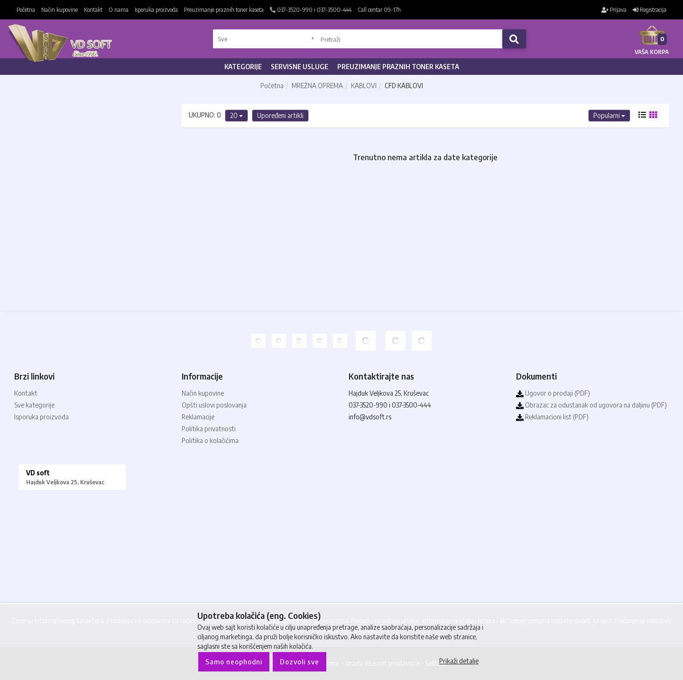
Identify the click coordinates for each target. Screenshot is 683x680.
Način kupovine (59, 9)
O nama (119, 9)
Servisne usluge (299, 67)
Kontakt (93, 9)
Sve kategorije (34, 405)
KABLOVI (364, 86)
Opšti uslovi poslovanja (214, 405)
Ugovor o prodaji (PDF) (553, 393)
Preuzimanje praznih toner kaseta (224, 9)
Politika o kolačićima (210, 440)
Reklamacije (198, 417)
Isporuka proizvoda (156, 9)
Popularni (609, 115)
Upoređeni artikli (280, 115)
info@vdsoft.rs (370, 417)
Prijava (614, 9)
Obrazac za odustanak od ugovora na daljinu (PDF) (591, 405)
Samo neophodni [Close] (233, 661)
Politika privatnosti (209, 429)
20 (236, 115)
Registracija (649, 9)
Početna (26, 9)
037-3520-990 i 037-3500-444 (310, 9)
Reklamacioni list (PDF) (552, 417)
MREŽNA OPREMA (317, 86)
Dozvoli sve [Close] (299, 661)
